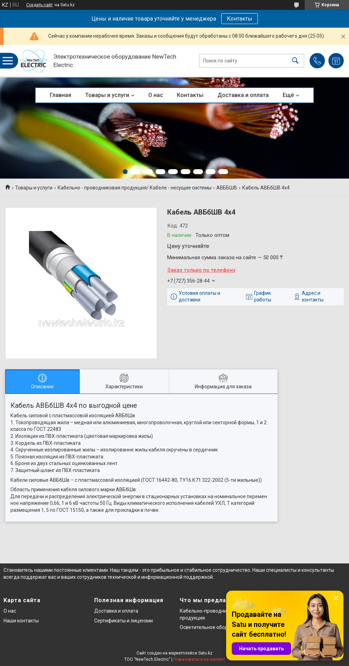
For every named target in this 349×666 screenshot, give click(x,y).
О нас (155, 95)
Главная (60, 95)
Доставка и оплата (243, 95)
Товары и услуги (107, 95)
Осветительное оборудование (215, 627)
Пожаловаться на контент (199, 659)
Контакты (239, 18)
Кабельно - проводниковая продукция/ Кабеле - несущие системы (134, 187)
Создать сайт (39, 4)
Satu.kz (205, 653)
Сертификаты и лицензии (123, 620)
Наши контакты (21, 620)
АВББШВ (226, 187)
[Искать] (295, 60)
